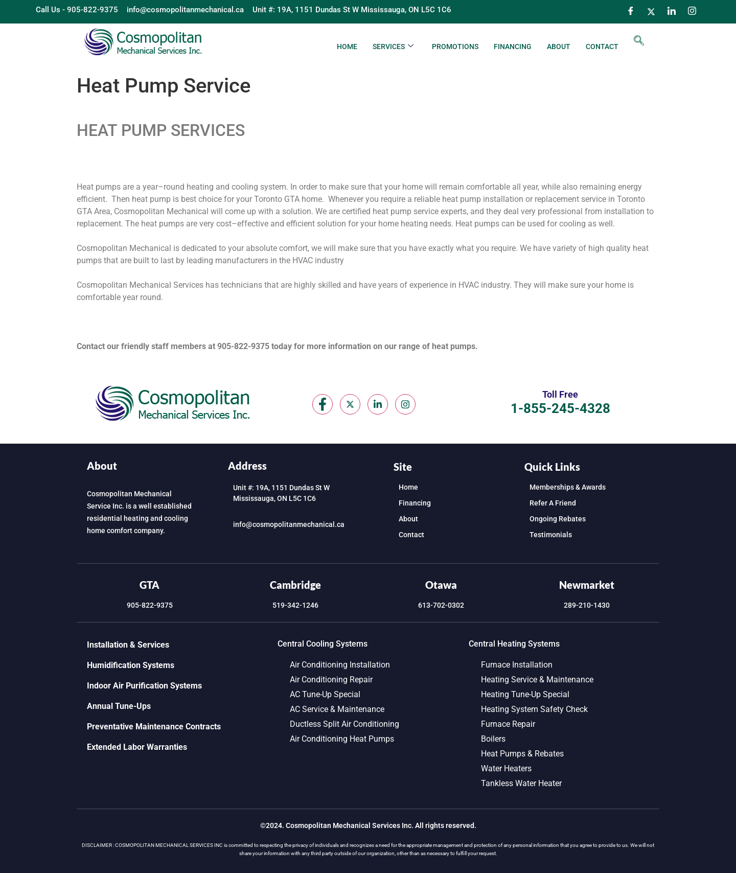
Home (347, 46)
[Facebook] (630, 11)
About (558, 46)
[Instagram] (692, 11)
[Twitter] (651, 11)
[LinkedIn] (671, 11)
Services (393, 46)
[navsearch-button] (639, 41)
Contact (602, 46)
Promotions (455, 46)
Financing (513, 46)
